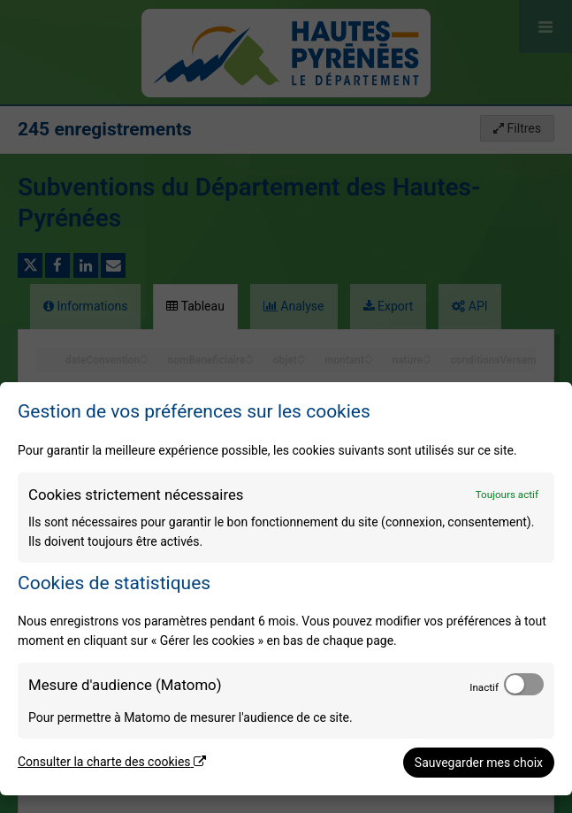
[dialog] (286, 588)
